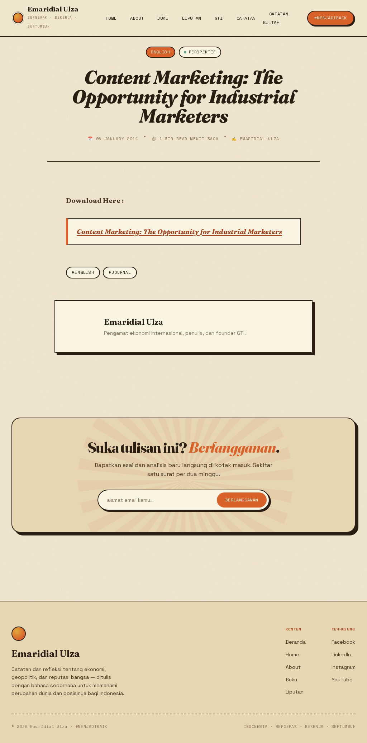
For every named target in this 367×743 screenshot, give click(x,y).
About (137, 18)
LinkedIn (341, 654)
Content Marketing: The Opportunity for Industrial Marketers (179, 231)
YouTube (342, 679)
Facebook (343, 642)
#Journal (120, 272)
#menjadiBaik (330, 18)
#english (83, 272)
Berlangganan (241, 500)
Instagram (344, 667)
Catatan (246, 18)
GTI (219, 18)
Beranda (296, 642)
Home (111, 18)
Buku (162, 18)
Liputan (191, 18)
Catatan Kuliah (275, 18)
